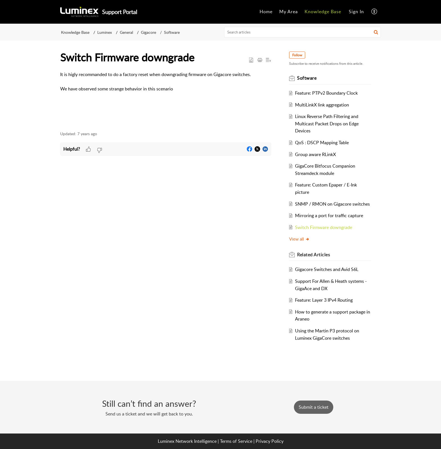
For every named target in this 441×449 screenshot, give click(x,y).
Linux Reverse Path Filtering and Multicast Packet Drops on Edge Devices (327, 123)
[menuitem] (266, 11)
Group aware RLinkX (315, 154)
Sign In (356, 11)
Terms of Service (236, 441)
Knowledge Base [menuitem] (323, 11)
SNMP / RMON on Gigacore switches (332, 204)
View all (299, 239)
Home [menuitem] (266, 11)
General (126, 32)
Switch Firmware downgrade (323, 227)
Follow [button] (297, 55)
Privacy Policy (270, 441)
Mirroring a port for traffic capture (329, 215)
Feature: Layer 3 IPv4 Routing (324, 300)
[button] (376, 32)
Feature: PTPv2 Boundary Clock (326, 93)
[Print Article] (260, 60)
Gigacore (148, 32)
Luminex (104, 32)
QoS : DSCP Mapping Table (322, 142)
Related (313, 255)
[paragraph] (165, 82)
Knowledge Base (75, 32)
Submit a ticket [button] (313, 407)
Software (172, 32)
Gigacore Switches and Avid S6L (326, 269)
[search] (302, 32)
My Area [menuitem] (288, 11)
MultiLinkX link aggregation (322, 105)
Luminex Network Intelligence (187, 441)
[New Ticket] (313, 407)
